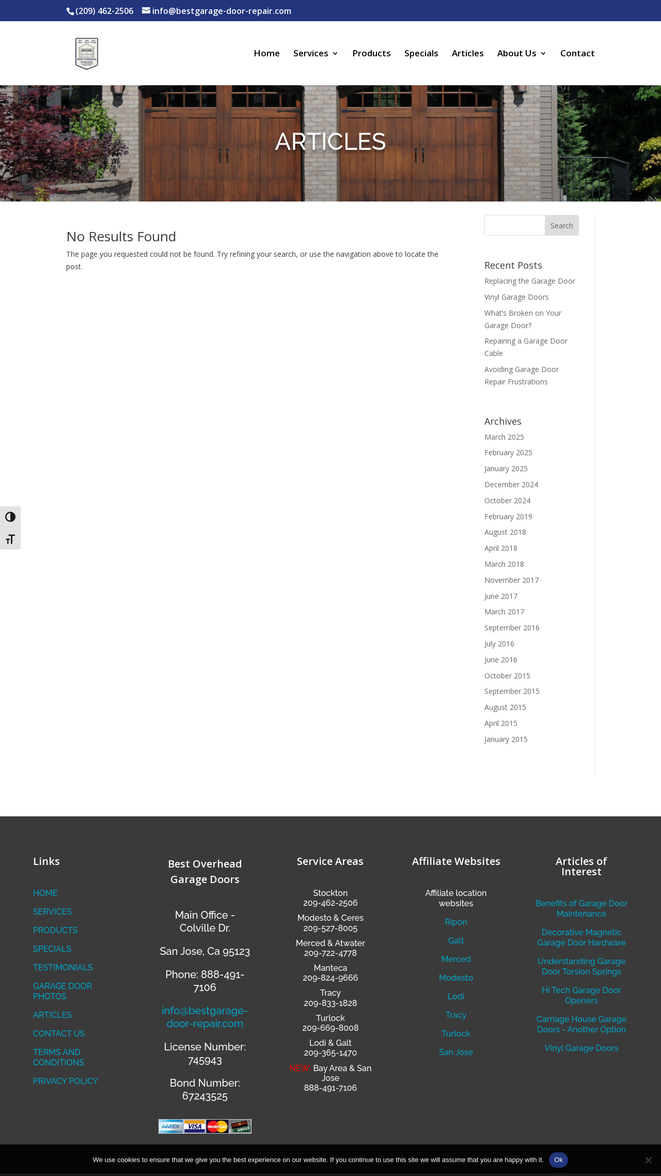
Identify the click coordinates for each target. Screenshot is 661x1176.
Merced (455, 959)
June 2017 (500, 596)
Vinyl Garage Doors (516, 297)
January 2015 (506, 739)
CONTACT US (59, 1034)
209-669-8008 (331, 1028)
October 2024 (507, 500)
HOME (45, 893)
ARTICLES (52, 1015)
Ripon (456, 922)
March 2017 (504, 611)
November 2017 (511, 580)
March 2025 (504, 437)
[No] (648, 1160)
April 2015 (500, 723)
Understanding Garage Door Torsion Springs (581, 966)
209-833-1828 (330, 1003)
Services (310, 54)
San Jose (456, 1052)
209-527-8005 (331, 928)
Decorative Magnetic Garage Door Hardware (581, 937)
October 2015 (507, 675)
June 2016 (500, 659)
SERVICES (52, 912)
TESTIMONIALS (63, 967)
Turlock (456, 1034)
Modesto (314, 918)
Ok (558, 1160)
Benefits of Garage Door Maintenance (581, 909)
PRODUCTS (55, 930)
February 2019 (508, 516)
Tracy (456, 1015)
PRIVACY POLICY (65, 1081)
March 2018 (504, 564)
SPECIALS (52, 949)
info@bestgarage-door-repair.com (205, 1017)
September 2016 (512, 627)
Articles (468, 54)
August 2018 (505, 532)
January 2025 (506, 468)
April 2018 (500, 548)
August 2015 (505, 707)
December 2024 (511, 484)
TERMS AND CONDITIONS (58, 1057)
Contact (577, 54)
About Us (517, 54)
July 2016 (499, 643)
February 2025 (508, 452)
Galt (456, 941)
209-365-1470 (330, 1053)
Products (371, 54)
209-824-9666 (330, 978)
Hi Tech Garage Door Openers (581, 995)
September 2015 (512, 691)
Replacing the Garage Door (529, 281)
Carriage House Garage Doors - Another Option (581, 1024)
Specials (421, 54)
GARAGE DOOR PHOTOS (62, 991)
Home (267, 54)
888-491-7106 (330, 1088)
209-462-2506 (330, 903)
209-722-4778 (330, 953)
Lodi (456, 996)
